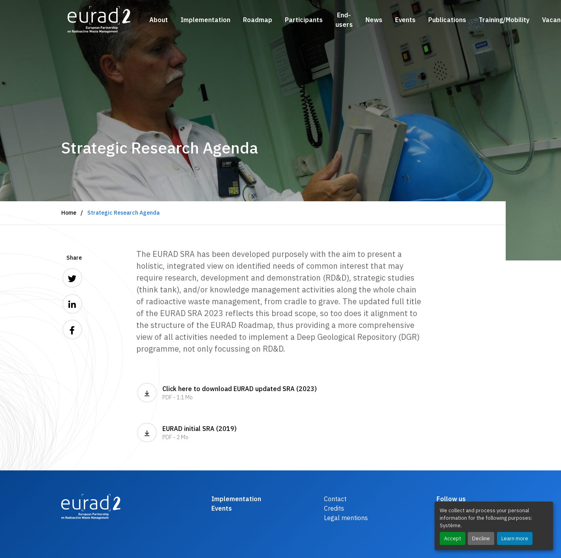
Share (74, 257)
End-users (344, 19)
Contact (335, 499)
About (158, 20)
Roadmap (257, 20)
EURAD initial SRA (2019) (280, 432)
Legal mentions (346, 518)
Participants (304, 20)
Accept (452, 538)
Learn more (514, 538)
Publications (447, 20)
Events (405, 20)
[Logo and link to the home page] (99, 19)
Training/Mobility (504, 20)
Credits (334, 508)
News (373, 20)
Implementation (205, 20)
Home (68, 212)
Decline (481, 538)
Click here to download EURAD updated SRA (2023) (280, 393)
